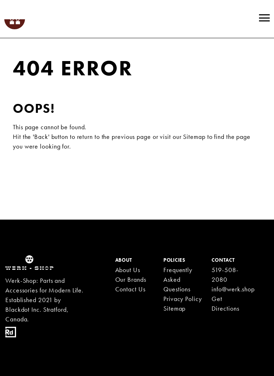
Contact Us (130, 289)
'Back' (41, 136)
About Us (127, 270)
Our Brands (130, 279)
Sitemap (194, 136)
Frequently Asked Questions (177, 279)
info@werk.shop (233, 289)
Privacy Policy (182, 299)
